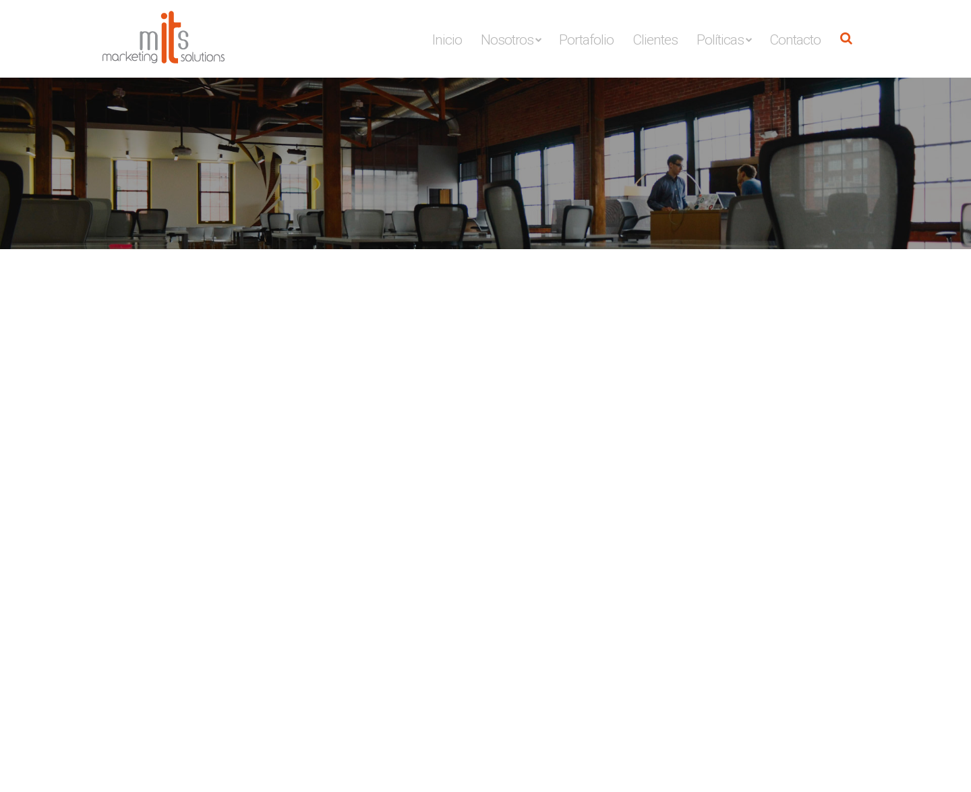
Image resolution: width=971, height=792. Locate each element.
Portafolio (586, 40)
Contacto (795, 40)
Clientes (655, 40)
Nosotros (507, 40)
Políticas (720, 40)
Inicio (447, 40)
